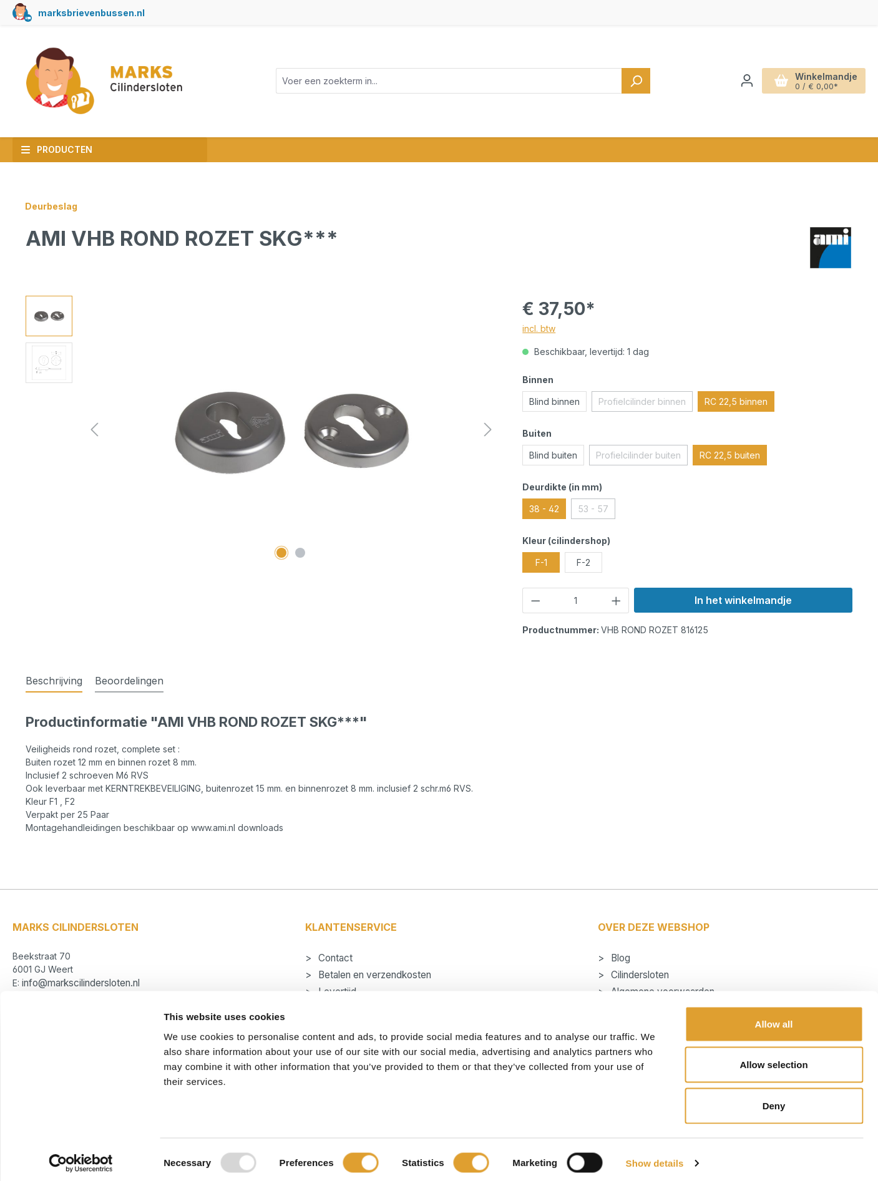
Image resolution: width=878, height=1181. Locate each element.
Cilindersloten (638, 975)
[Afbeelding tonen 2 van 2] (300, 553)
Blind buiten (553, 455)
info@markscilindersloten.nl (81, 983)
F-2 (583, 562)
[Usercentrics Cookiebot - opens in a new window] (80, 1156)
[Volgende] (488, 429)
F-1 (541, 562)
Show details (655, 1156)
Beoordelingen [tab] (129, 680)
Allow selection (773, 1058)
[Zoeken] (636, 81)
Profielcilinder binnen (645, 403)
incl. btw (538, 328)
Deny (774, 1099)
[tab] (54, 681)
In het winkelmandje (743, 600)
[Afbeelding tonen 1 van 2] (281, 553)
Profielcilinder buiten (642, 457)
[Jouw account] (747, 80)
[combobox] (449, 81)
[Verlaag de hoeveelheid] (535, 600)
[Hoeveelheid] (576, 600)
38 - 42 (544, 508)
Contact (334, 958)
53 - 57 (596, 510)
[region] (261, 430)
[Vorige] (94, 429)
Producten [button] (56, 149)
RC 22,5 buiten (730, 455)
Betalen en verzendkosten (373, 975)
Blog (619, 958)
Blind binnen (554, 401)
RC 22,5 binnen (736, 401)
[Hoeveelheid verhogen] (616, 600)
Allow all (774, 1017)
